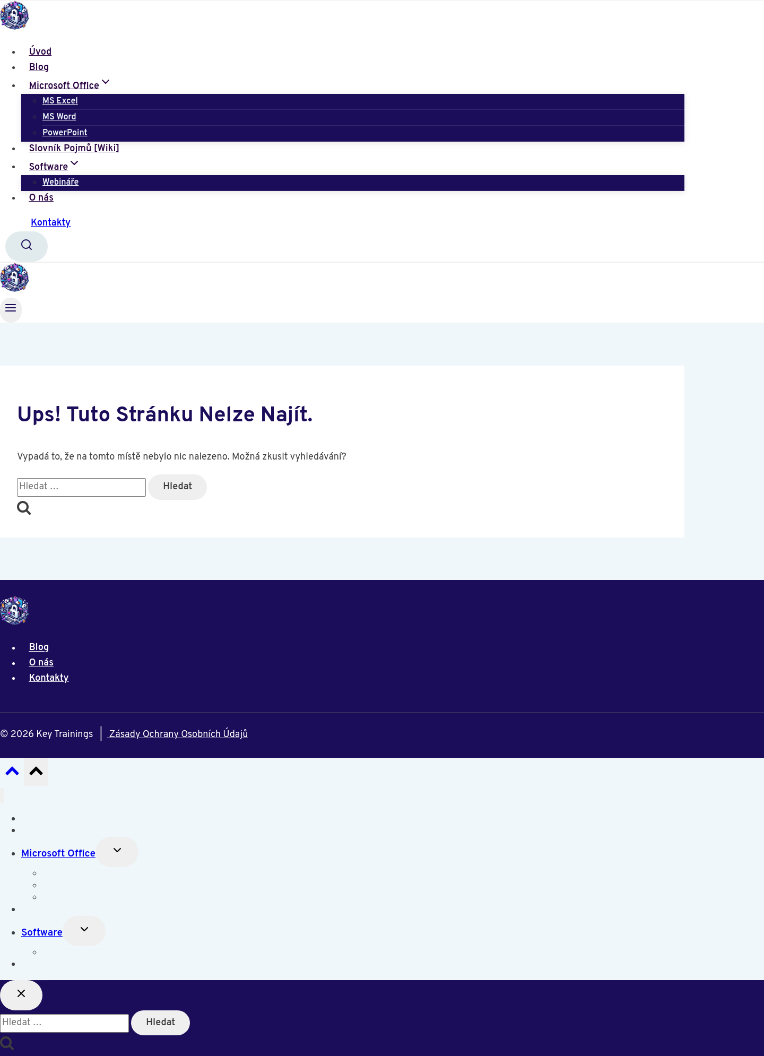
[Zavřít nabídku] (2, 795)
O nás (41, 198)
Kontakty (51, 223)
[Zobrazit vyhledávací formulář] (26, 246)
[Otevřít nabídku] (11, 310)
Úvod (40, 52)
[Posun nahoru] (12, 774)
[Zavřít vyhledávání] (21, 995)
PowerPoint (65, 133)
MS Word (59, 117)
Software (42, 933)
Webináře (60, 182)
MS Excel (60, 101)
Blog (39, 68)
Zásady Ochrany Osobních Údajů (177, 735)
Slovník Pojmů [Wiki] (74, 149)
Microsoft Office (58, 853)
